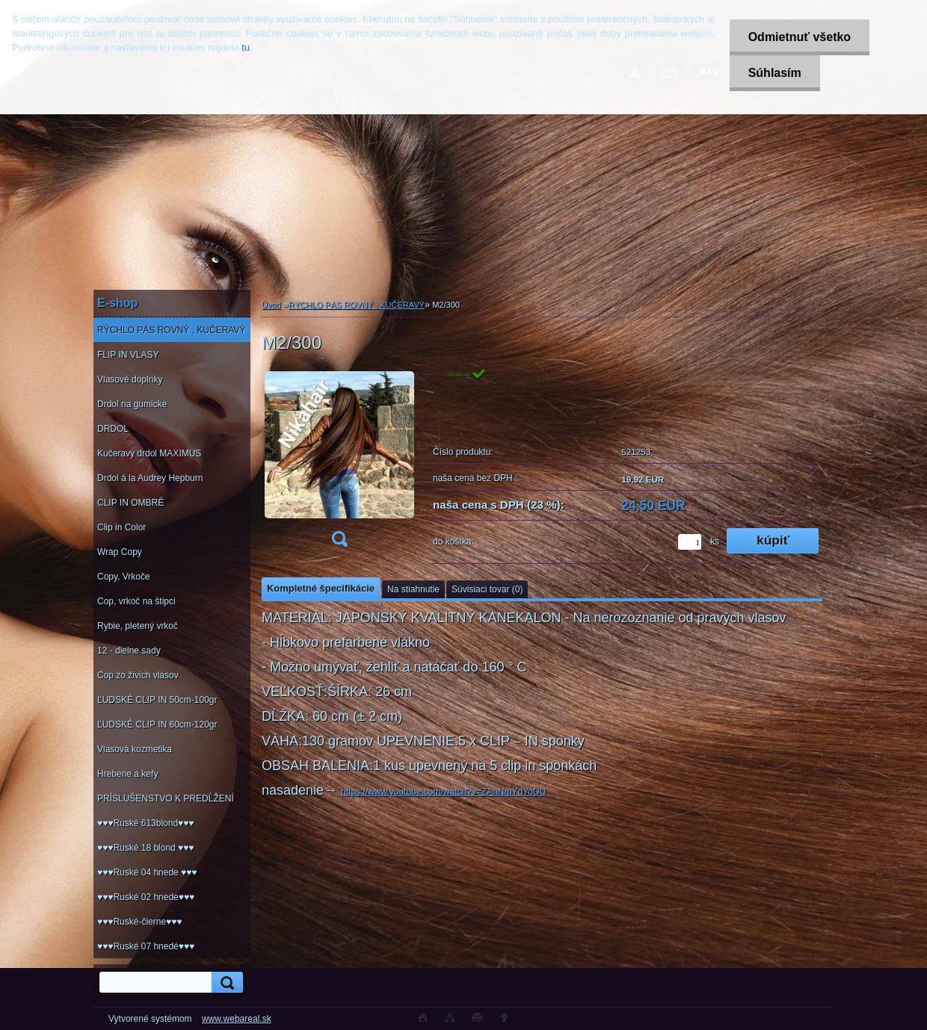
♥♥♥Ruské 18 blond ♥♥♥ (145, 848)
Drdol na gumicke (132, 404)
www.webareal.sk (236, 1019)
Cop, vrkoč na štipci (136, 601)
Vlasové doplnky (129, 379)
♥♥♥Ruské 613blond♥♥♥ (145, 823)
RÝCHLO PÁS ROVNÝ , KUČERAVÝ (171, 330)
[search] (225, 982)
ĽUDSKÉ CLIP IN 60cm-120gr (157, 724)
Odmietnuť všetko (799, 37)
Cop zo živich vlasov (138, 675)
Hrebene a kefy (127, 774)
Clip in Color (121, 527)
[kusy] (689, 542)
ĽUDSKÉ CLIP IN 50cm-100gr (157, 700)
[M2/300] (339, 461)
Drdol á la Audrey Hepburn (150, 478)
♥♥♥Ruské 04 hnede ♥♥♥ (147, 872)
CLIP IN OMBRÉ (130, 502)
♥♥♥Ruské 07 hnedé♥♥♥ (145, 946)
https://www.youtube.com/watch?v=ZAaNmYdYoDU (443, 792)
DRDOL (113, 429)
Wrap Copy (119, 552)
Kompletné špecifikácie (321, 588)
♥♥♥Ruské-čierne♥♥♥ (139, 921)
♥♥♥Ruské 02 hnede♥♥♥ (145, 897)
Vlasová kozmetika (134, 749)
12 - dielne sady (129, 650)
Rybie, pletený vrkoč (137, 626)
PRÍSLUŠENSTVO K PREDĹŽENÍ (165, 798)
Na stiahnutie (413, 589)
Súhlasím (774, 72)
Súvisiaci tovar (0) (487, 589)
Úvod (271, 304)
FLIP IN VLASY (127, 355)
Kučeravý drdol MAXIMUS (149, 453)
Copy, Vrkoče (123, 576)
